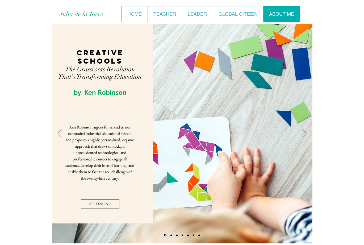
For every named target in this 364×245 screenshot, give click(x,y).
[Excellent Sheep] (188, 235)
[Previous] (60, 134)
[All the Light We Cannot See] (182, 235)
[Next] (304, 134)
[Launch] (193, 235)
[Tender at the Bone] (199, 235)
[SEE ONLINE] (100, 204)
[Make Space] (177, 235)
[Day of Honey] (171, 235)
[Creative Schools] (165, 235)
